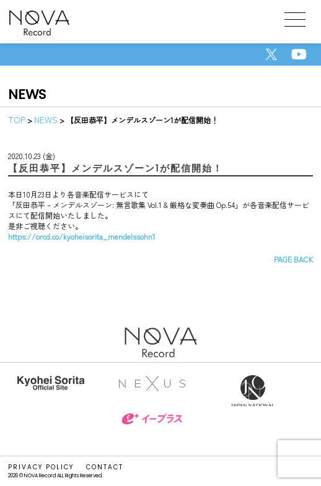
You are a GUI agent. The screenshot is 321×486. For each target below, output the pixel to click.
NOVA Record (39, 24)
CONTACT (104, 467)
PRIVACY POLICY (41, 467)
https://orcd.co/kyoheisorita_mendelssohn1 (82, 236)
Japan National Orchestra (253, 390)
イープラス (152, 427)
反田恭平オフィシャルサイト (51, 390)
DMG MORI (51, 421)
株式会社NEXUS (152, 390)
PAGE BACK (293, 259)
